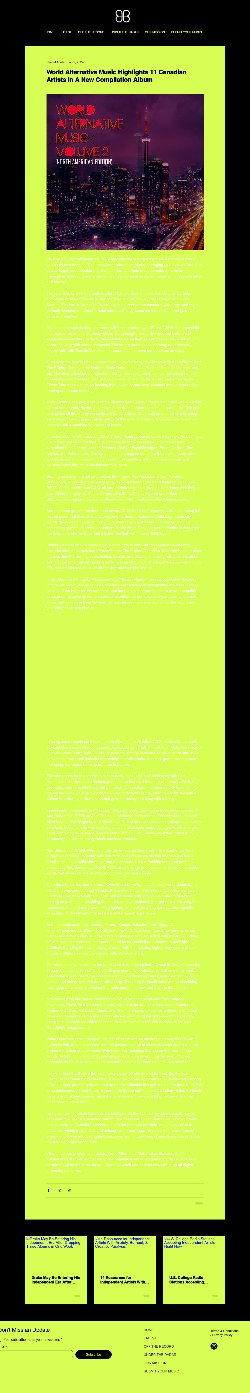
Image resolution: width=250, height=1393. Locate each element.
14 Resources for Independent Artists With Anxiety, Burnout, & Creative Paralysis (122, 1279)
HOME (149, 1330)
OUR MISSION (155, 1363)
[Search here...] (227, 8)
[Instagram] (214, 1346)
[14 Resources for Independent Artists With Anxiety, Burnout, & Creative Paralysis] (125, 1253)
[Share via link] (69, 1190)
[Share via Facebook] (49, 1190)
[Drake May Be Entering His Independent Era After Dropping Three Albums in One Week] (56, 1253)
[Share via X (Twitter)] (59, 1190)
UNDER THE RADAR (159, 1355)
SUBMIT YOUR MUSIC (159, 1371)
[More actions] (201, 62)
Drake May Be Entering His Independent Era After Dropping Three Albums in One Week (55, 1279)
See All (220, 1228)
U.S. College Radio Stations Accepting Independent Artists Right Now (192, 1279)
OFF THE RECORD (159, 1346)
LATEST (150, 1338)
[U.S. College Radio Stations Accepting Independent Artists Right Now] (194, 1253)
